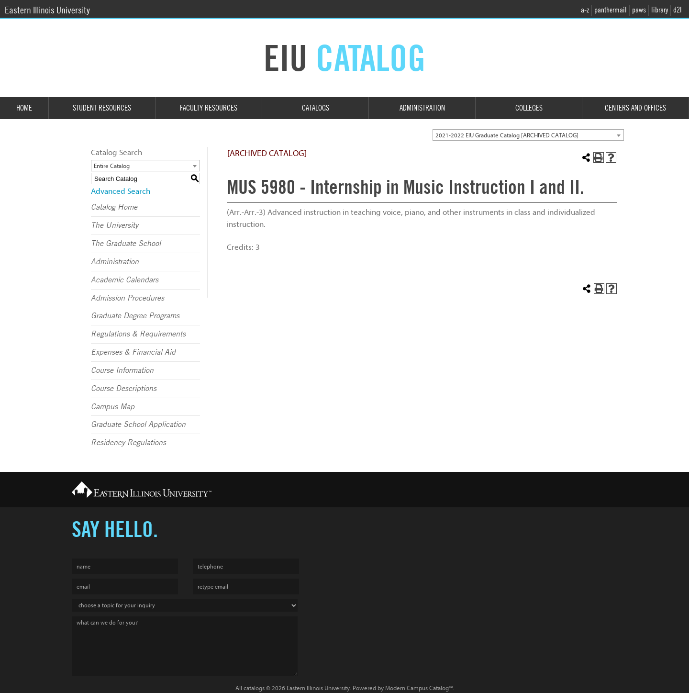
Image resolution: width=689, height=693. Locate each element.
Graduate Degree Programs (135, 316)
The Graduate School (126, 243)
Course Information (122, 370)
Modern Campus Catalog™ (419, 688)
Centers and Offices (635, 107)
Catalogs (315, 107)
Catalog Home (114, 207)
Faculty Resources (208, 107)
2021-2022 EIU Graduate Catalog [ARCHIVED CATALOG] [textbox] (506, 135)
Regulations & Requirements (138, 334)
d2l (677, 9)
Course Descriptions (123, 388)
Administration (422, 107)
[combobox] (528, 135)
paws (639, 9)
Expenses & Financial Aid (133, 352)
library (659, 9)
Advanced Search (120, 191)
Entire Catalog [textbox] (112, 165)
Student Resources (102, 107)
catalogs (254, 688)
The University (114, 225)
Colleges (529, 107)
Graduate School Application (138, 424)
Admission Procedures (127, 298)
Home (24, 107)
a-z (585, 9)
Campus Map (112, 407)
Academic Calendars (124, 280)
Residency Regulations (128, 442)
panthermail (610, 9)
